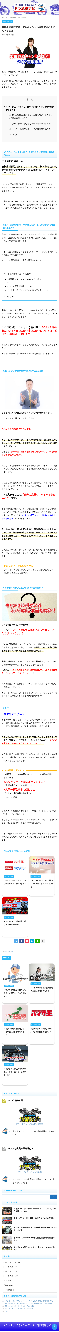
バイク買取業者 (8, 951)
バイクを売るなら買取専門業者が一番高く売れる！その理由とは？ (15, 1072)
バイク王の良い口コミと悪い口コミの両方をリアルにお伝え (42, 884)
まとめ (13, 134)
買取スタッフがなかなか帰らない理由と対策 (30, 124)
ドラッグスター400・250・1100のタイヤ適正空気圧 (34, 1218)
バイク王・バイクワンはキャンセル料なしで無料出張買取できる (30, 108)
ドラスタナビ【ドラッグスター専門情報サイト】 (29, 1326)
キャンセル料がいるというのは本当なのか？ (30, 129)
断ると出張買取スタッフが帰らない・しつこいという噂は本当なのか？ (31, 116)
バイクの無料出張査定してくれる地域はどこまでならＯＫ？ (15, 1032)
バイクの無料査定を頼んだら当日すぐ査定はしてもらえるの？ (15, 993)
